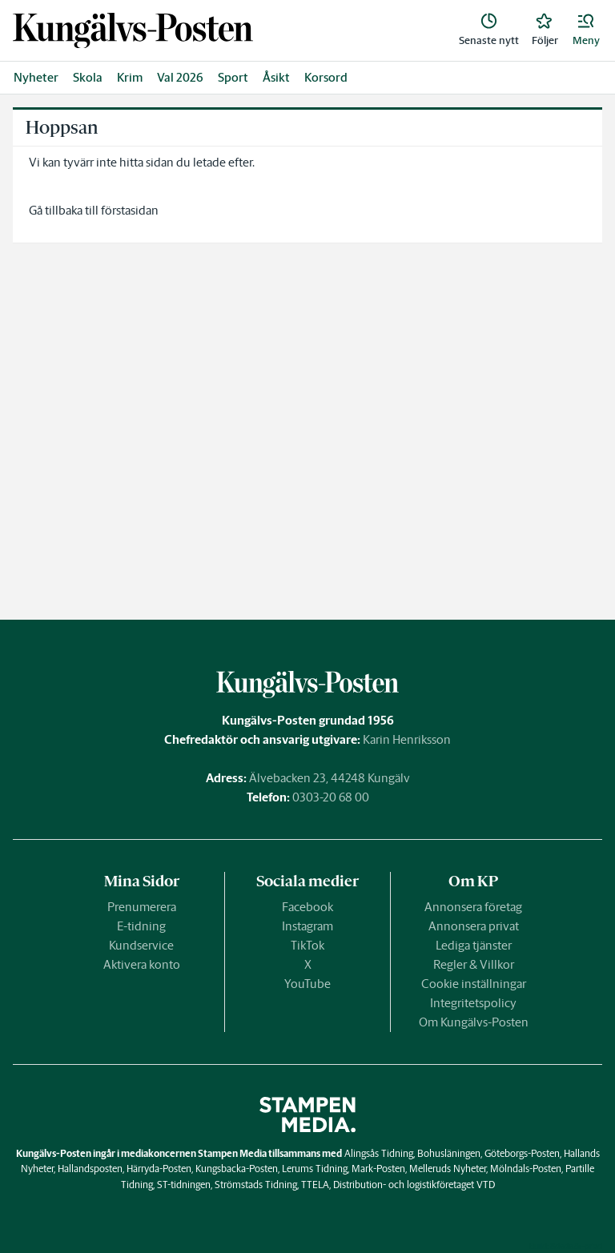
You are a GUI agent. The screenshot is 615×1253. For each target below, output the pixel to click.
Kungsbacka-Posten (236, 1169)
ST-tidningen (184, 1185)
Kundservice (141, 945)
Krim (130, 77)
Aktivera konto (141, 964)
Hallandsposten (90, 1169)
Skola (87, 77)
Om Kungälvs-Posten (474, 1022)
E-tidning (141, 926)
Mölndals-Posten (525, 1169)
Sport (233, 77)
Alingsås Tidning (378, 1153)
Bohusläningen (448, 1153)
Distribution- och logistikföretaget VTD (414, 1185)
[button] (586, 30)
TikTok (307, 945)
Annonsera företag (473, 906)
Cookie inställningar (473, 983)
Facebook (307, 906)
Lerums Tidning (315, 1169)
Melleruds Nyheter (447, 1169)
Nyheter (36, 77)
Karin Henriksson (407, 739)
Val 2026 (180, 77)
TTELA (315, 1185)
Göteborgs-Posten (522, 1153)
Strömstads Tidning (256, 1185)
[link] (133, 31)
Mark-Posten (378, 1169)
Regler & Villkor (473, 964)
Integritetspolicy (473, 1002)
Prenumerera (141, 906)
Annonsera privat (473, 926)
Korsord (326, 77)
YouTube (307, 983)
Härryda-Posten (159, 1169)
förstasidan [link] (130, 210)
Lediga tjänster (474, 945)
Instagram (307, 926)
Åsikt (276, 77)
